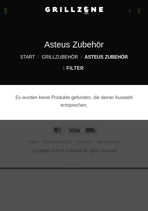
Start (27, 57)
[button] (7, 11)
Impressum (109, 142)
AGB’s (33, 142)
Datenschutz (57, 142)
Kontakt (84, 142)
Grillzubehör (60, 57)
